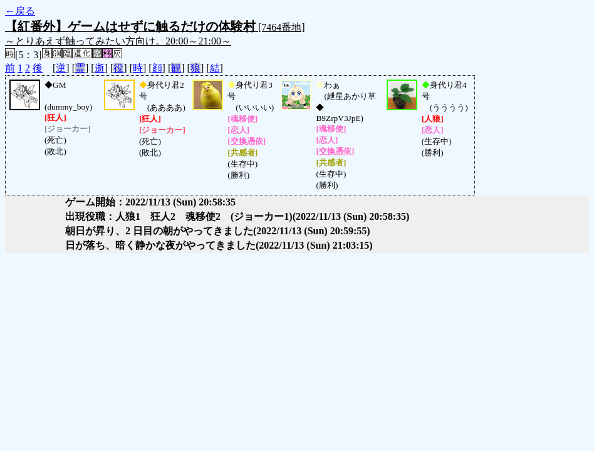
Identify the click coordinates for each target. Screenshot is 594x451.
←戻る (20, 11)
